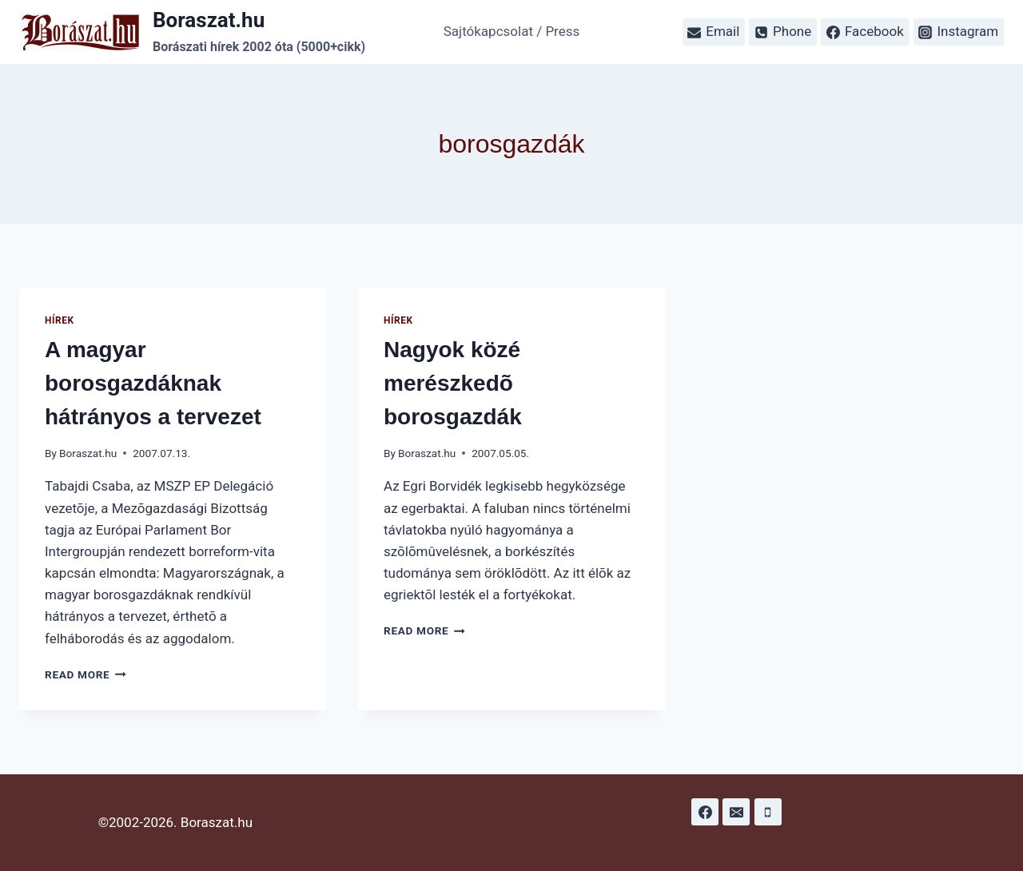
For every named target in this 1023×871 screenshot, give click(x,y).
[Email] (736, 811)
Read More (85, 674)
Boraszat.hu (88, 453)
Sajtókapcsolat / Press (512, 31)
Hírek (59, 320)
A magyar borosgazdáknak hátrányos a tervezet (153, 383)
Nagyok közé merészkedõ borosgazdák (453, 383)
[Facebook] (704, 811)
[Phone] (768, 811)
